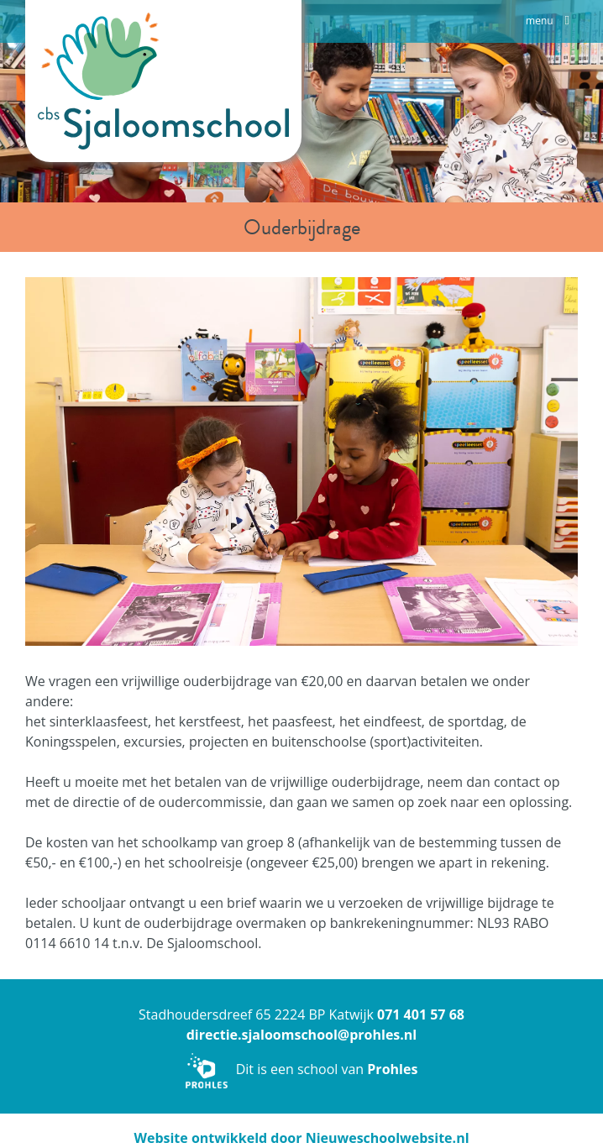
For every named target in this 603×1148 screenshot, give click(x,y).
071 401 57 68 (420, 1014)
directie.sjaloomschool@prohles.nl (301, 1034)
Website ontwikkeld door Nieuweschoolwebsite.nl (301, 1138)
